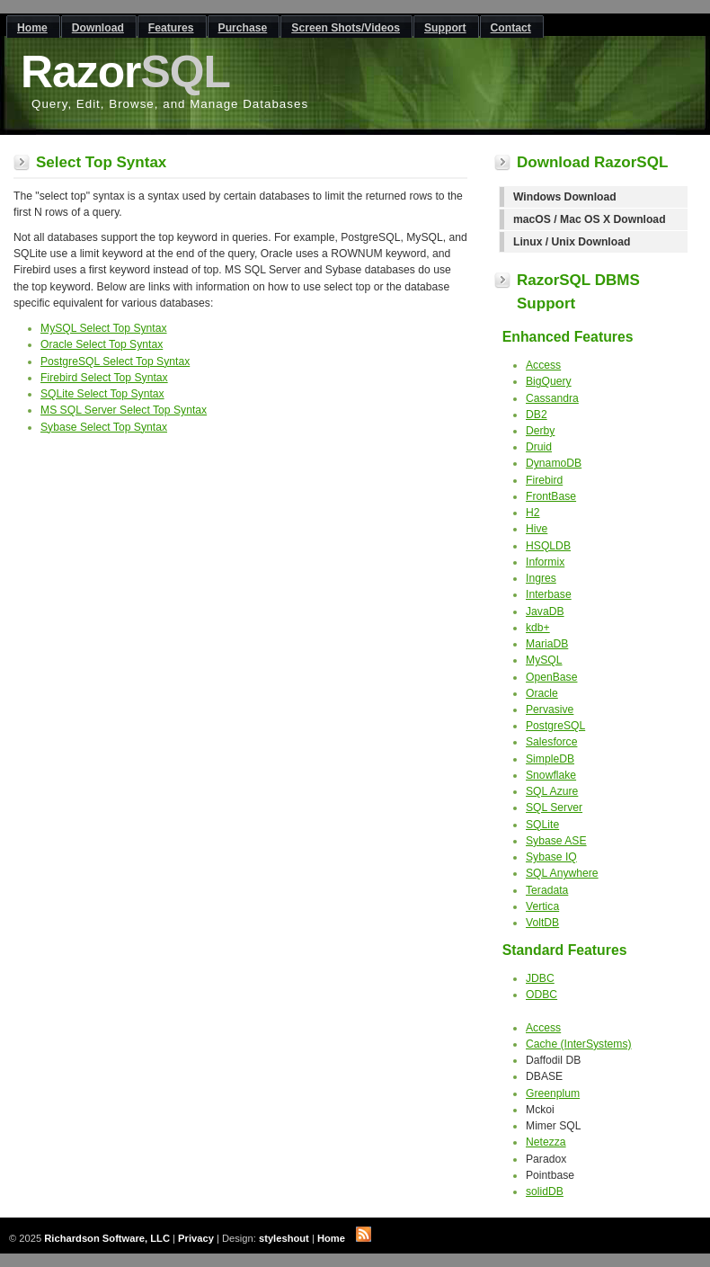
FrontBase (551, 496)
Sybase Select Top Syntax (103, 427)
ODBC (541, 994)
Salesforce (551, 742)
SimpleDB (550, 759)
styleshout (284, 1238)
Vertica (542, 906)
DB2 (536, 414)
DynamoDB (553, 463)
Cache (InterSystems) (579, 1044)
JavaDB (545, 611)
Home (331, 1238)
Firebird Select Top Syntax (104, 377)
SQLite (542, 824)
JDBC (540, 978)
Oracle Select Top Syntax (101, 344)
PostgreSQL (555, 725)
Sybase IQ (551, 857)
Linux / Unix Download (571, 242)
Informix (545, 562)
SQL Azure (552, 791)
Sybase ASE (556, 840)
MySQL (544, 660)
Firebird (544, 480)
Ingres (541, 578)
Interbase (549, 594)
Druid (539, 447)
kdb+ (538, 627)
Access (543, 365)
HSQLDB (548, 546)
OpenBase (551, 677)
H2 (533, 512)
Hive (536, 528)
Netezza (546, 1142)
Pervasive (549, 709)
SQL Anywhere (562, 873)
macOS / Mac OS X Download (589, 219)
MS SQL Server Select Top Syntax (123, 410)
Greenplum (553, 1093)
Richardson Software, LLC (107, 1238)
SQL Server (554, 807)
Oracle (542, 693)
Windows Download (565, 197)
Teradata (547, 890)
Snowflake (551, 775)
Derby (540, 430)
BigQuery (549, 381)
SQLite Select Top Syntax (102, 394)
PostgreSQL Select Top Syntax (115, 361)
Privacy (196, 1238)
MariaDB (547, 644)
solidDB (545, 1191)
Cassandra (552, 398)
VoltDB (542, 922)
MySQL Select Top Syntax (103, 328)
